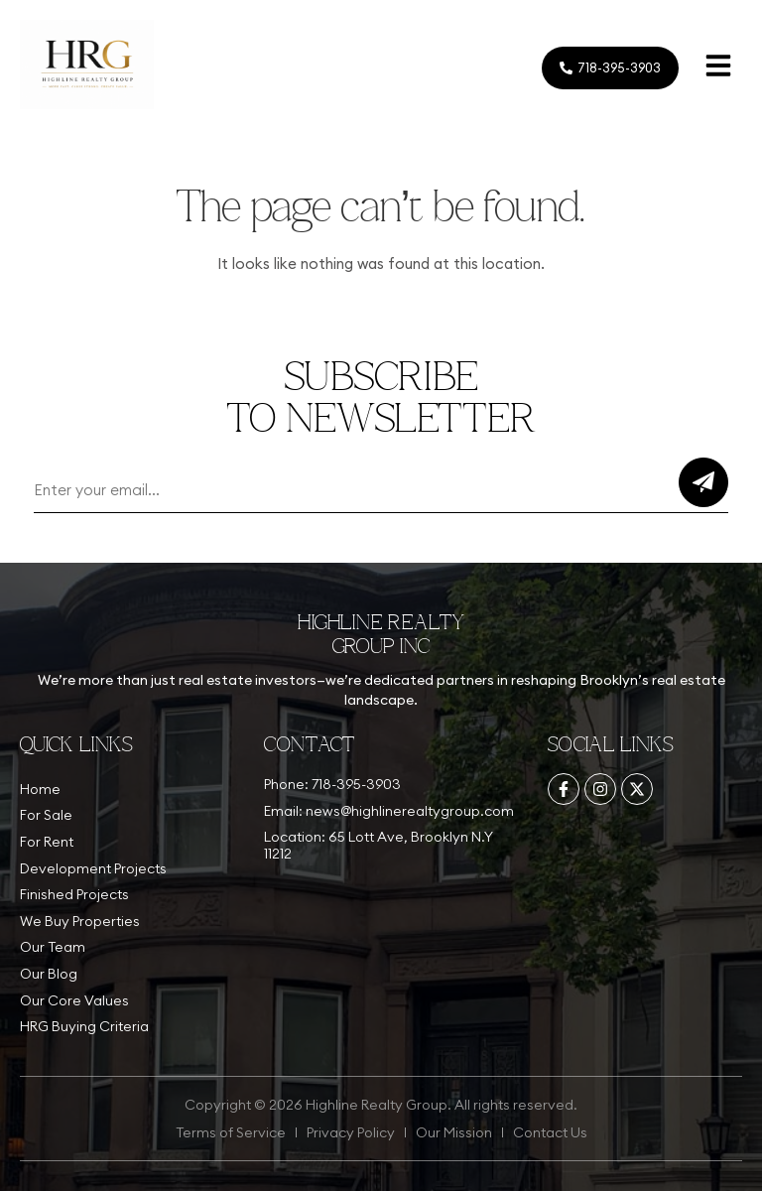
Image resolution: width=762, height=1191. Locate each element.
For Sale (46, 815)
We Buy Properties (80, 921)
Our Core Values (74, 1000)
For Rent (46, 842)
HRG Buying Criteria (84, 1026)
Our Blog (48, 974)
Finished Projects (74, 894)
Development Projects (93, 868)
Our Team (52, 947)
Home (40, 789)
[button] (718, 68)
